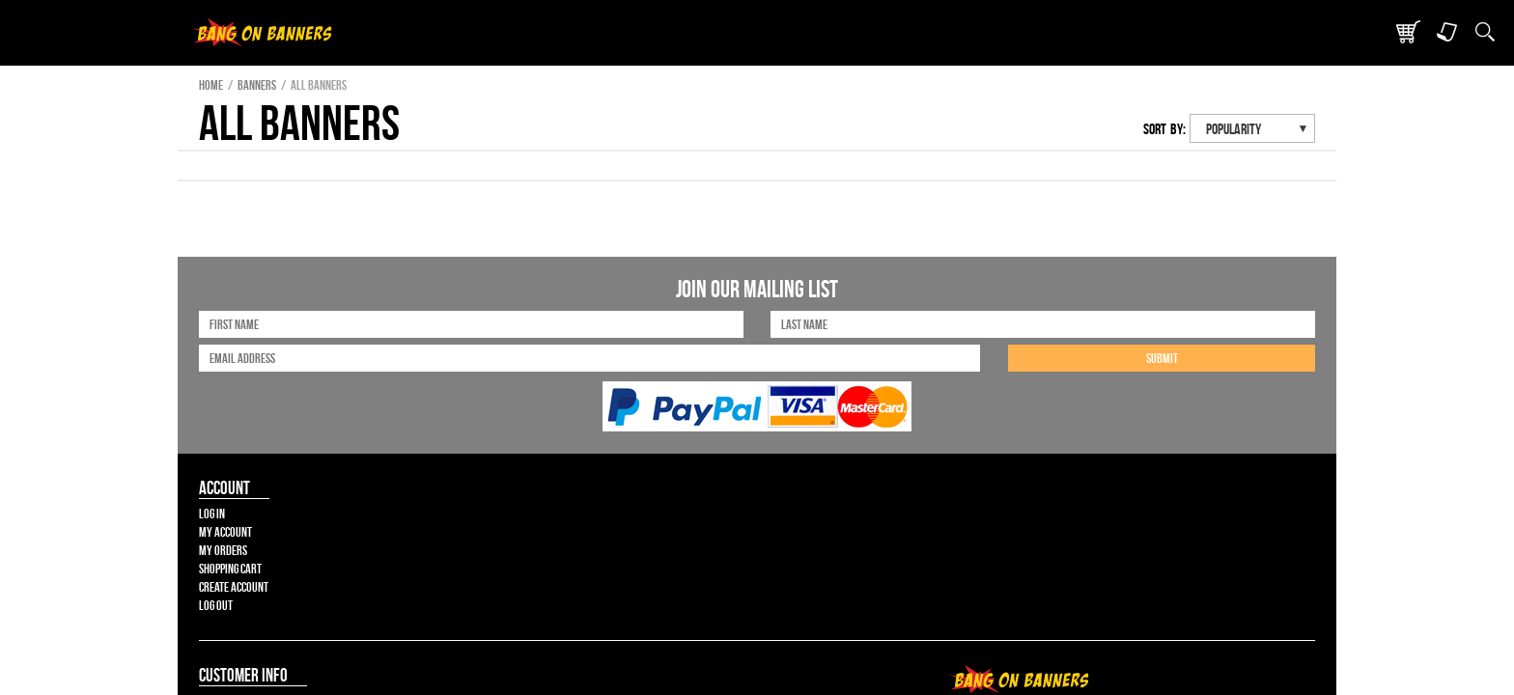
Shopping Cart (218, 439)
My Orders (208, 420)
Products (604, 78)
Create (767, 78)
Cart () (1190, 18)
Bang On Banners (332, 78)
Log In (194, 381)
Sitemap (958, 551)
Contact (922, 78)
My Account (211, 400)
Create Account (222, 458)
